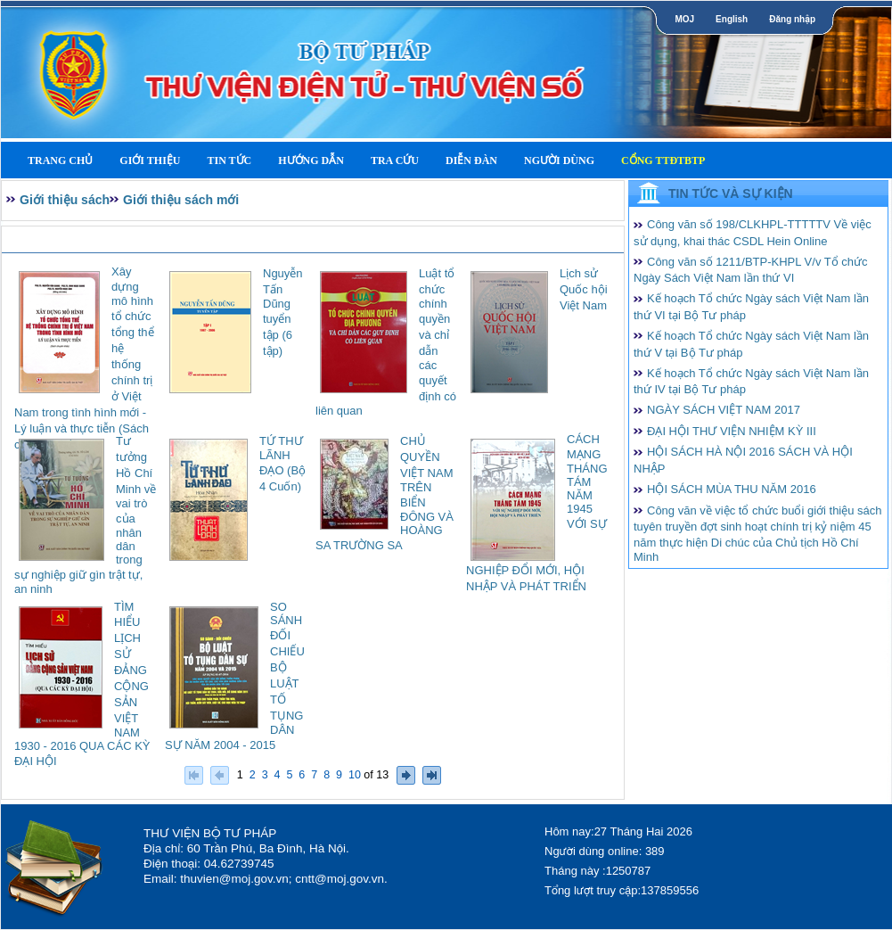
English (732, 19)
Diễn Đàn (471, 160)
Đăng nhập (792, 19)
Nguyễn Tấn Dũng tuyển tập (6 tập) (283, 312)
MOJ (684, 19)
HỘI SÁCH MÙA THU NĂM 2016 (731, 489)
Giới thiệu (149, 160)
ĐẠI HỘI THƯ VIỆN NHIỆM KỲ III (731, 431)
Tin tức (229, 160)
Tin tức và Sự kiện (730, 193)
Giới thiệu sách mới (181, 200)
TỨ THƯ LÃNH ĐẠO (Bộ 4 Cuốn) (282, 463)
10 (354, 775)
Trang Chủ (60, 160)
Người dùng (559, 160)
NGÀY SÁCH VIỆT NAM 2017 (723, 409)
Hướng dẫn (311, 160)
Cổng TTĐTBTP (663, 160)
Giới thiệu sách (65, 200)
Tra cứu (395, 160)
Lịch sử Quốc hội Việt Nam (584, 289)
